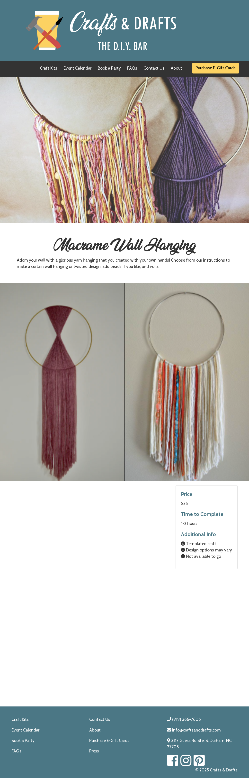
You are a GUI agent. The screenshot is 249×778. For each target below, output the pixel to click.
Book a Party (109, 68)
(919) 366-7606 (184, 719)
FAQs (132, 68)
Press (94, 750)
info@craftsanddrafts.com (194, 729)
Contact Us (153, 68)
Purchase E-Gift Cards (216, 67)
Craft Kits (48, 68)
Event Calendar (77, 68)
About (176, 68)
